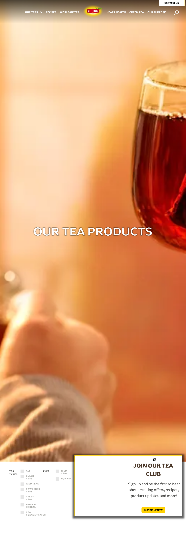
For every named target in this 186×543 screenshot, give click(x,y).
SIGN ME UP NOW (153, 510)
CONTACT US (171, 3)
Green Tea (136, 12)
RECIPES (51, 12)
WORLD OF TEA (69, 12)
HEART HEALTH (116, 12)
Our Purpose (156, 12)
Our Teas (32, 12)
